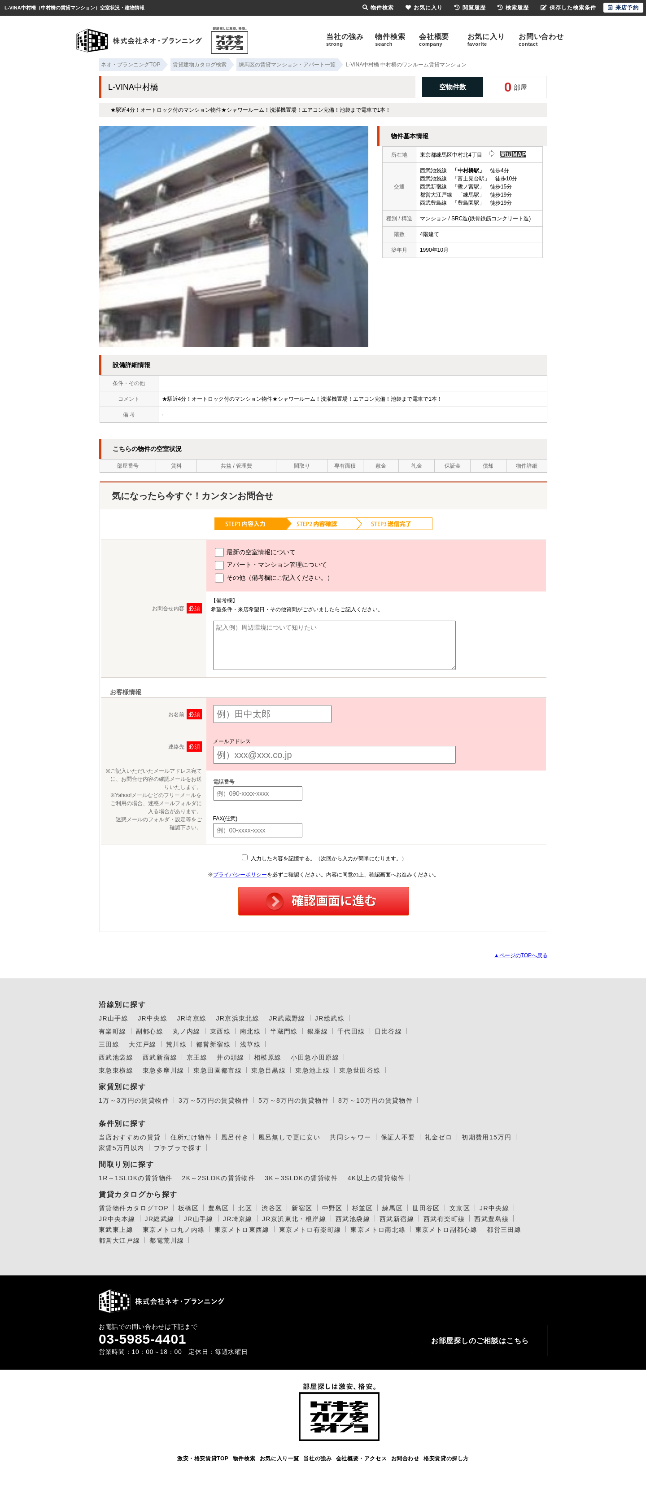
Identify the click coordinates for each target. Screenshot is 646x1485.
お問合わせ (405, 1458)
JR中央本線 (117, 1218)
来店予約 (623, 7)
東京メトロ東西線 (242, 1229)
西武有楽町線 (444, 1218)
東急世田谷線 (359, 1070)
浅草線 (250, 1044)
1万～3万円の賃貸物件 (134, 1100)
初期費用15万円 (486, 1137)
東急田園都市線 (217, 1070)
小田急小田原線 (315, 1057)
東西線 (220, 1031)
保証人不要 (398, 1137)
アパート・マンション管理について (271, 565)
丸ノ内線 (187, 1031)
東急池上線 (312, 1070)
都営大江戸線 (119, 1240)
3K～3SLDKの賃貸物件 (301, 1178)
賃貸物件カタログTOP (134, 1208)
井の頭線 (230, 1057)
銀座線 (317, 1031)
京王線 (197, 1057)
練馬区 (392, 1208)
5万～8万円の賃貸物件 (293, 1100)
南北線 (250, 1031)
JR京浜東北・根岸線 (294, 1218)
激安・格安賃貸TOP (202, 1458)
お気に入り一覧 (279, 1458)
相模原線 (268, 1057)
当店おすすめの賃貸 (130, 1137)
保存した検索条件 (568, 7)
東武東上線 (116, 1229)
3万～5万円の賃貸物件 (214, 1100)
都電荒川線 (166, 1240)
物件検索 (390, 40)
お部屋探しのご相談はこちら (480, 1341)
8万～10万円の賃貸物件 (375, 1100)
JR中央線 (152, 1018)
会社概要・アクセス (361, 1458)
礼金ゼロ (439, 1137)
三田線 (109, 1044)
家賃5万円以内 (121, 1148)
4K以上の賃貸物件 (376, 1178)
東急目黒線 (268, 1070)
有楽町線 (113, 1031)
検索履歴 (513, 7)
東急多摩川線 (163, 1070)
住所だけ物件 (191, 1137)
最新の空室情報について (255, 552)
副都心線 (150, 1031)
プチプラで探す (178, 1148)
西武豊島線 (491, 1218)
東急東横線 (116, 1070)
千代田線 (351, 1031)
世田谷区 (426, 1208)
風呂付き (235, 1137)
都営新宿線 (213, 1044)
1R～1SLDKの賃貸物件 (135, 1178)
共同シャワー (350, 1137)
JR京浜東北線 (237, 1018)
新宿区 (302, 1208)
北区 (245, 1208)
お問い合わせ (541, 40)
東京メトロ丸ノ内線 (174, 1229)
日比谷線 (388, 1031)
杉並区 (362, 1208)
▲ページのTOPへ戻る (521, 955)
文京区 (460, 1208)
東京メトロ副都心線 (446, 1229)
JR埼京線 (191, 1018)
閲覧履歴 (470, 7)
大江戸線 (143, 1044)
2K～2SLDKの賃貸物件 (218, 1178)
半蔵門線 (284, 1031)
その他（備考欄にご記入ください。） (274, 578)
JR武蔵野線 (287, 1018)
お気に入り (486, 40)
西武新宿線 (160, 1057)
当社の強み (345, 40)
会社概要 (434, 40)
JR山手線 (113, 1018)
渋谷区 (272, 1208)
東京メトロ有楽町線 (310, 1229)
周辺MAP (513, 154)
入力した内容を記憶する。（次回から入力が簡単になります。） (324, 858)
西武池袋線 (116, 1057)
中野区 (332, 1208)
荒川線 (176, 1044)
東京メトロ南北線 (378, 1229)
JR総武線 (330, 1018)
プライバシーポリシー (240, 875)
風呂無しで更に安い (289, 1137)
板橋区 (188, 1208)
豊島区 (218, 1208)
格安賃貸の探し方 (446, 1458)
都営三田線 (504, 1229)
